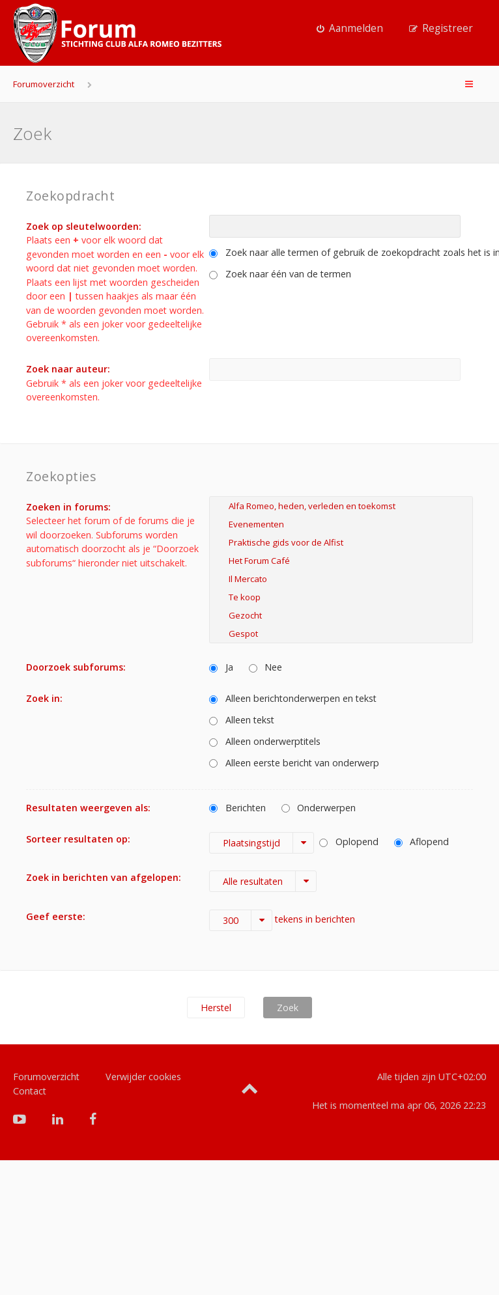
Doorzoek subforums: (76, 667)
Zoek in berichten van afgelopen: (103, 877)
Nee (266, 667)
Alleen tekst (241, 720)
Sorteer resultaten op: (78, 839)
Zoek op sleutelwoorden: (83, 226)
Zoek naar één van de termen (280, 274)
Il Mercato (341, 579)
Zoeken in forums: (68, 507)
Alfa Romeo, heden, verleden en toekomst (341, 506)
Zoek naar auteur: (68, 369)
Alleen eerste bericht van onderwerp (294, 763)
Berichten (237, 807)
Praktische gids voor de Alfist (341, 542)
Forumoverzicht (43, 84)
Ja (221, 667)
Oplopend (348, 841)
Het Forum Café (341, 560)
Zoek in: (44, 698)
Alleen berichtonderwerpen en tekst (293, 698)
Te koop (341, 597)
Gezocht (341, 615)
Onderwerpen (318, 807)
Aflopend (421, 841)
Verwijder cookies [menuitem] (143, 1076)
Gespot (341, 633)
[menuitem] (350, 28)
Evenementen (341, 524)
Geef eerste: (55, 916)
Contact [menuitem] (29, 1091)
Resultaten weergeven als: (88, 807)
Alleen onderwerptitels (265, 741)
